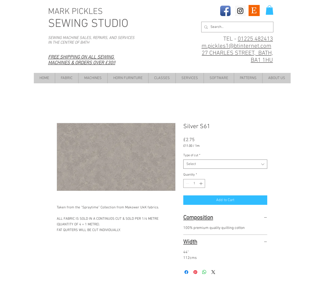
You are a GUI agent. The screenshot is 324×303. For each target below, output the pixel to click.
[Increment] (201, 183)
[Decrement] (187, 183)
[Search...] (236, 27)
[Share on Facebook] (186, 272)
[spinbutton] (194, 183)
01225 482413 (255, 39)
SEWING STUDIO (88, 24)
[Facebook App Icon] (225, 11)
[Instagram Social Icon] (240, 11)
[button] (269, 10)
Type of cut (191, 155)
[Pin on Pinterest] (195, 272)
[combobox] (225, 164)
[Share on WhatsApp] (204, 272)
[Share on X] (213, 272)
